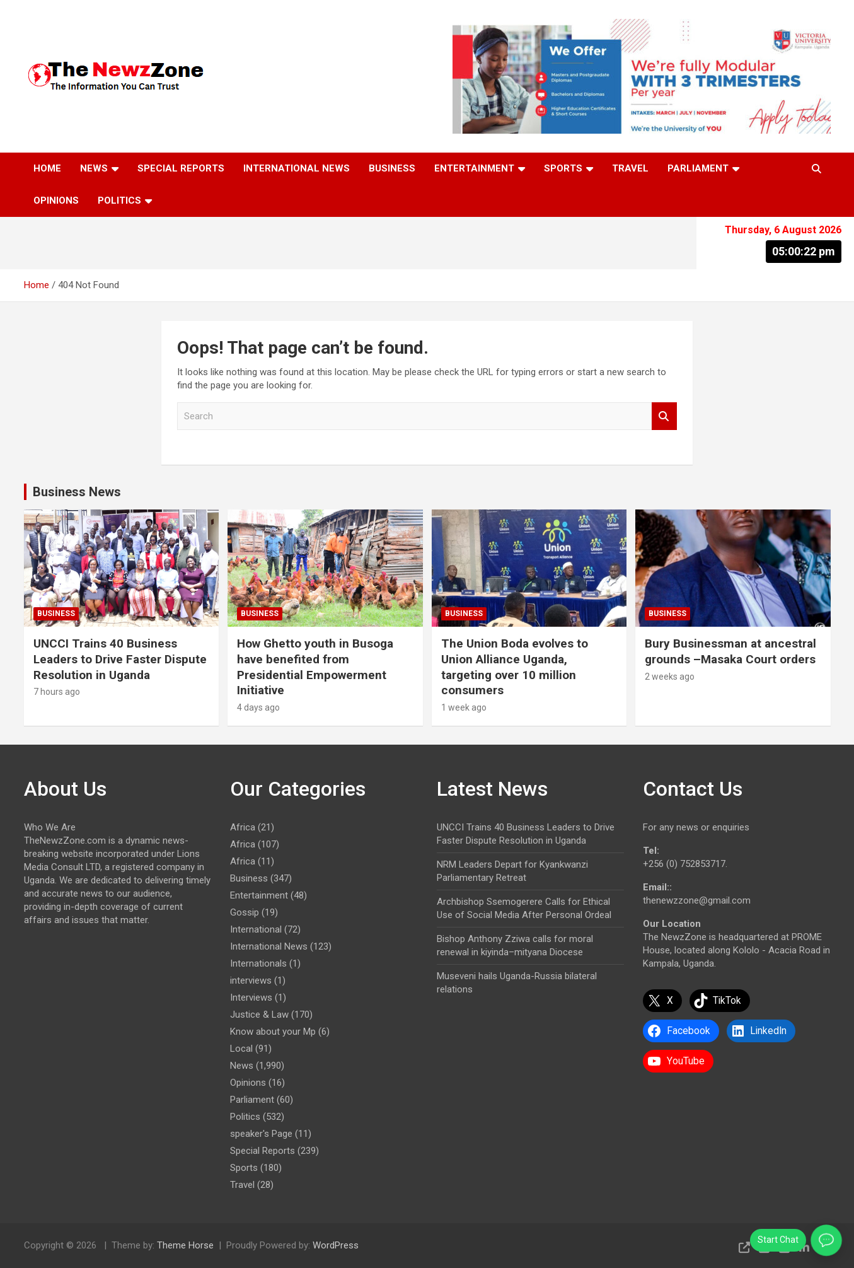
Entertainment (474, 168)
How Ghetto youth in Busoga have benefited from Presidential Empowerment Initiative (315, 666)
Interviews (251, 997)
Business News (77, 491)
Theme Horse (185, 1245)
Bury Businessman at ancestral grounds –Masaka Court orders (730, 651)
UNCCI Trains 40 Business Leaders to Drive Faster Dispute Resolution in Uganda (120, 659)
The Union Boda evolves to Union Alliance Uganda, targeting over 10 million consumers (514, 666)
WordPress (336, 1245)
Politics (119, 200)
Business (392, 168)
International (256, 929)
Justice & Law (259, 1014)
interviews (251, 980)
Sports (563, 168)
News (94, 168)
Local (241, 1048)
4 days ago (258, 707)
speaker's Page (261, 1133)
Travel (630, 168)
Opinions (56, 200)
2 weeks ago (670, 677)
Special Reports (180, 168)
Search (664, 416)
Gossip (244, 912)
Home (47, 168)
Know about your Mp (273, 1031)
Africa (242, 827)
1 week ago (464, 707)
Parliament (698, 168)
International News (296, 168)
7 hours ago (56, 692)
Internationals (258, 963)
